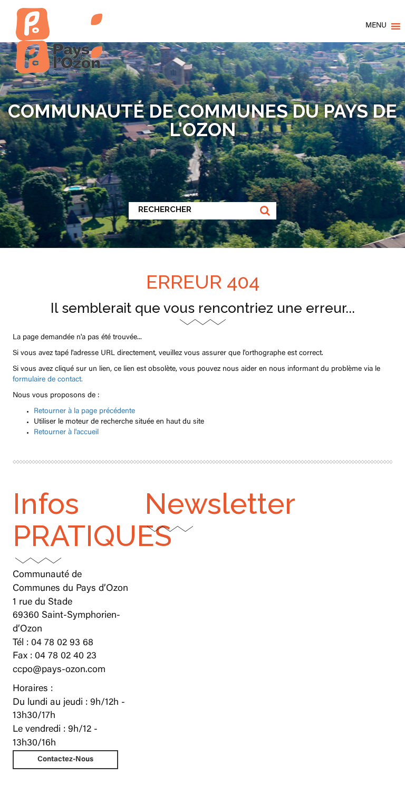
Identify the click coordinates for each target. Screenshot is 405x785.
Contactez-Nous (65, 759)
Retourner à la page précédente (84, 411)
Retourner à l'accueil (66, 432)
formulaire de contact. (48, 380)
